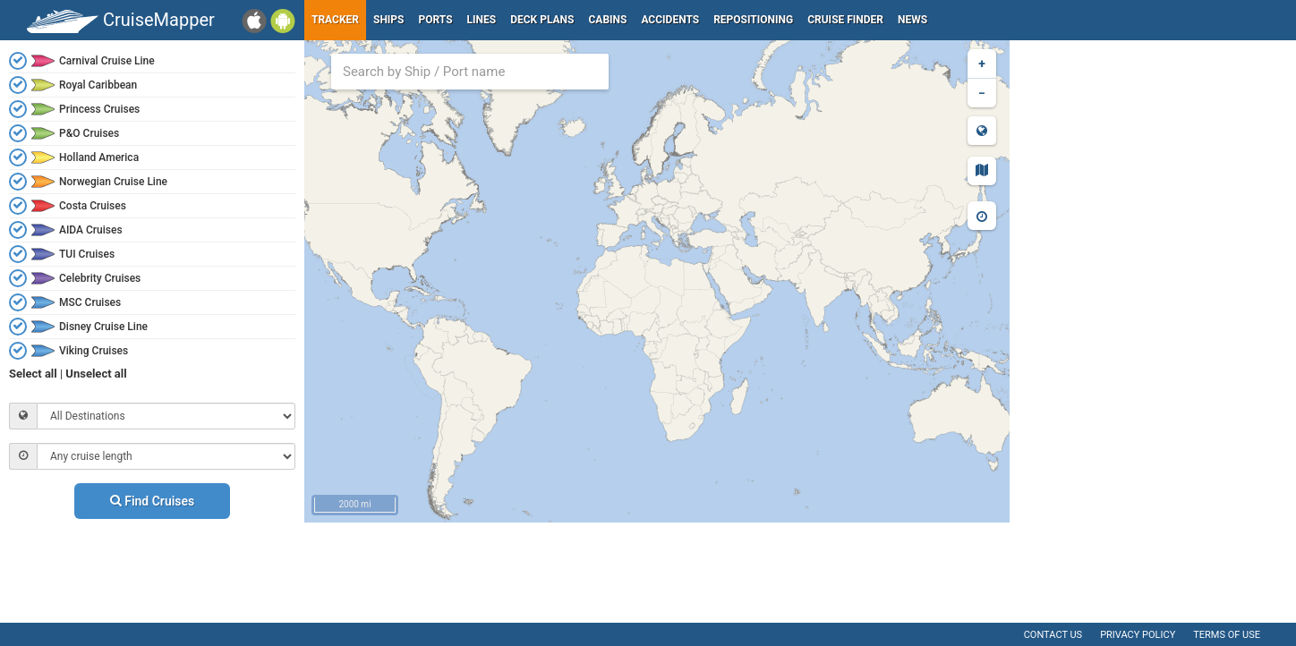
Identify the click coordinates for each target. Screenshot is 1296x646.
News (912, 19)
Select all (33, 373)
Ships (389, 19)
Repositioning (753, 19)
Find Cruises (152, 501)
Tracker (335, 19)
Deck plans (542, 19)
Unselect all (95, 373)
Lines (482, 19)
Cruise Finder (845, 19)
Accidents (670, 19)
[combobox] (470, 71)
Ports (436, 19)
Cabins (607, 19)
